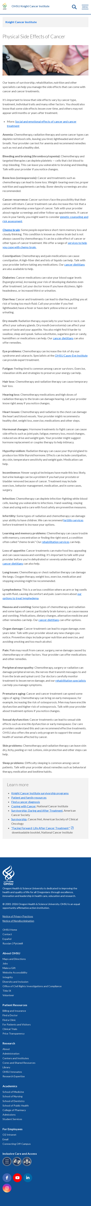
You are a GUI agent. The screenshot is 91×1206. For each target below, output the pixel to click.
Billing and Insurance (14, 1010)
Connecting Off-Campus (17, 1143)
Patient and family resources (28, 797)
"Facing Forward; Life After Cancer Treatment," (40, 828)
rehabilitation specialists (70, 680)
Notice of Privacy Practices (18, 916)
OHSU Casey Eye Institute (71, 355)
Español (7, 938)
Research (9, 1043)
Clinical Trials (10, 1028)
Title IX (7, 990)
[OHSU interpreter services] (28, 1165)
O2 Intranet (9, 1134)
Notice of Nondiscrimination (18, 920)
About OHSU (11, 953)
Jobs (5, 963)
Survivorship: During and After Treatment (37, 810)
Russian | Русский (13, 943)
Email (5, 1139)
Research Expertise (14, 1076)
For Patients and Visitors (17, 1024)
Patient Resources (15, 1005)
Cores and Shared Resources (19, 1062)
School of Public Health (16, 1105)
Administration (11, 1053)
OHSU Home (10, 929)
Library (6, 1067)
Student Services (12, 1119)
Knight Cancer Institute (21, 22)
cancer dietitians (74, 264)
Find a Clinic (9, 1019)
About (6, 1049)
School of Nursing (13, 1096)
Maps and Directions (14, 958)
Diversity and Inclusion (15, 981)
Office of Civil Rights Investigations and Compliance (32, 986)
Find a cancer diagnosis (25, 802)
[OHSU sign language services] (18, 1165)
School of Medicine (13, 1091)
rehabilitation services (55, 542)
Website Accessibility (15, 972)
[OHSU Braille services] (8, 1165)
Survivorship (19, 819)
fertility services (73, 520)
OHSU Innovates (12, 1071)
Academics (10, 1086)
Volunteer (8, 995)
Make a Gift (9, 967)
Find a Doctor (10, 1015)
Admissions (9, 1114)
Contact (7, 934)
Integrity (8, 977)
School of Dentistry (14, 1101)
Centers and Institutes (16, 1058)
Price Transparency (14, 1033)
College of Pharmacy (14, 1110)
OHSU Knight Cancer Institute (30, 6)
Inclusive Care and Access (20, 1153)
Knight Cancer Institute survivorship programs (40, 793)
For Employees (13, 1129)
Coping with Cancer (23, 806)
